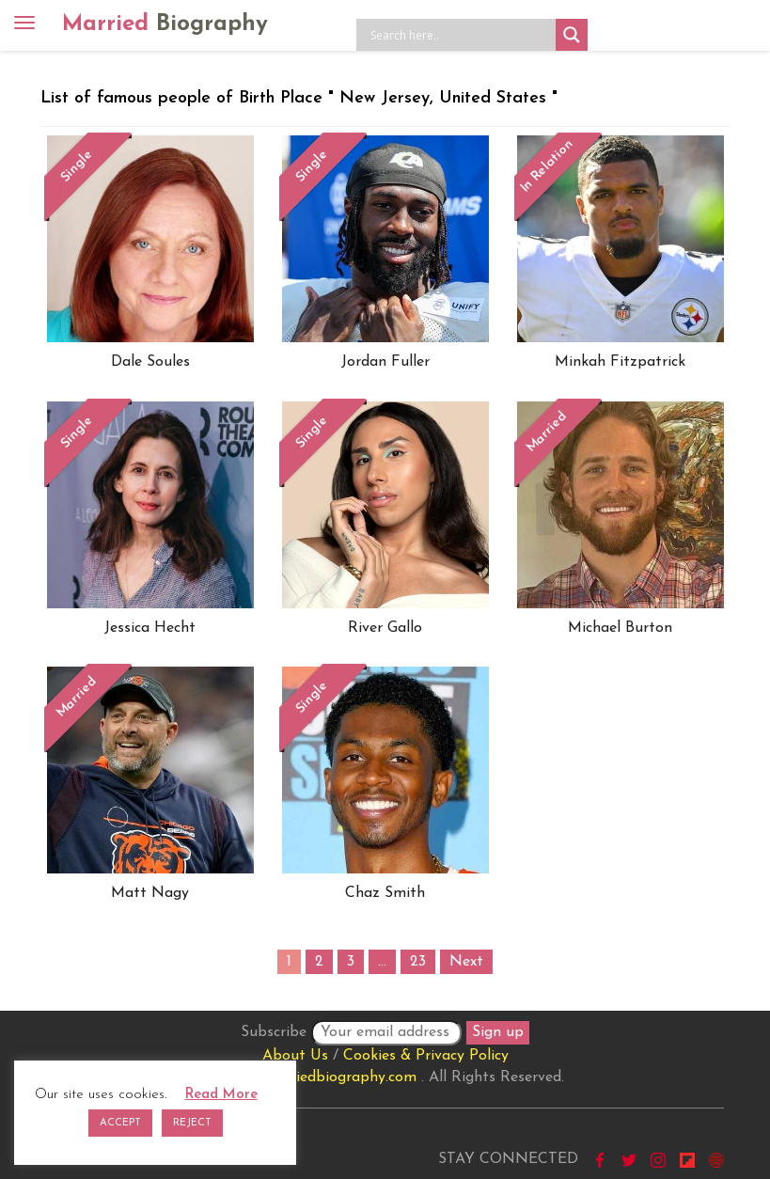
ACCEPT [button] (120, 1123)
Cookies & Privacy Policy (426, 1055)
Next (466, 961)
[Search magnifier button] (572, 35)
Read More (221, 1095)
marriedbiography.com (339, 1077)
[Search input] (460, 35)
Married (165, 24)
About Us (295, 1055)
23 (418, 961)
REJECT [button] (192, 1123)
